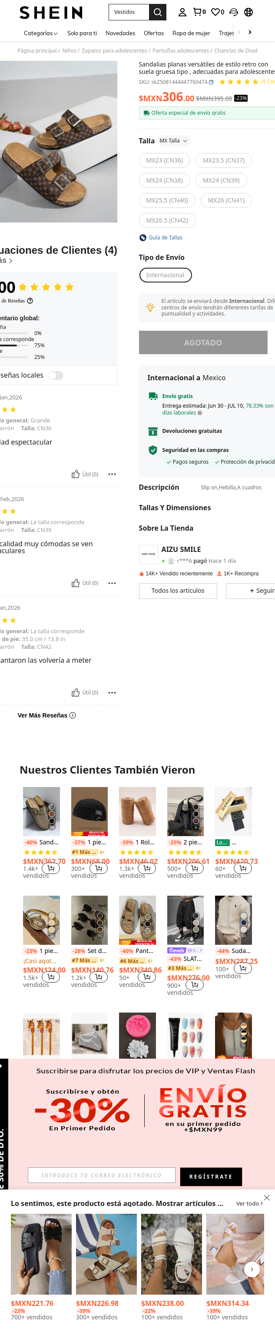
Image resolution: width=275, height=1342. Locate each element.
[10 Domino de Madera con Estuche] (233, 811)
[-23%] (30, 951)
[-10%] (94, 1076)
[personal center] (182, 12)
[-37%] (78, 843)
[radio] (164, 160)
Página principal (37, 51)
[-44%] (222, 951)
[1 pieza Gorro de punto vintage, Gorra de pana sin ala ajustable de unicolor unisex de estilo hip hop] (89, 811)
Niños (69, 51)
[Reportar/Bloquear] (112, 474)
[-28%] (78, 951)
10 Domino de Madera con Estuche (233, 843)
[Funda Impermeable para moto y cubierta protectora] (89, 1037)
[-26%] (239, 843)
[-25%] (174, 843)
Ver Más (137, 1134)
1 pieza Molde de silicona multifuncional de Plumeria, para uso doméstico (137, 1068)
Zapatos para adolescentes (114, 51)
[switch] (55, 375)
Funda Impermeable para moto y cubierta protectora (89, 1076)
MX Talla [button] (174, 140)
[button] (234, 12)
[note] (89, 834)
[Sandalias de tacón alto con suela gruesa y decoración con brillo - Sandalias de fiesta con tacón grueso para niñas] (236, 1254)
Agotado (203, 342)
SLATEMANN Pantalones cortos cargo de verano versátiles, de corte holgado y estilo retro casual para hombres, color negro (185, 959)
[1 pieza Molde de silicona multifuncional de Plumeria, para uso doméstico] (137, 1037)
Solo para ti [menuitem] (82, 33)
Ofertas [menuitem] (154, 33)
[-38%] (126, 1068)
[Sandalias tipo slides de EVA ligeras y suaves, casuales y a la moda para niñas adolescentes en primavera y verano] (41, 1254)
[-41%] (30, 1068)
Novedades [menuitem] (120, 33)
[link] (199, 12)
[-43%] (174, 959)
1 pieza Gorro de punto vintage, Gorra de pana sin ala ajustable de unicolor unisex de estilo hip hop (89, 843)
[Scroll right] (250, 32)
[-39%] (126, 843)
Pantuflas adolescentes (180, 51)
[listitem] (41, 834)
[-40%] (30, 843)
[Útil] (75, 474)
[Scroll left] (239, 32)
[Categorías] (41, 32)
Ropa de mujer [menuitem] (191, 33)
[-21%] (174, 1068)
